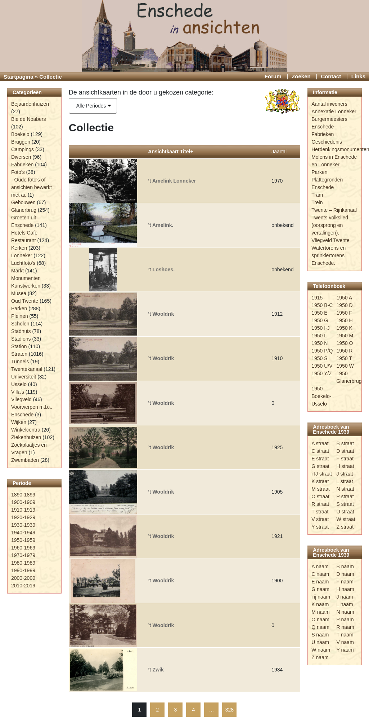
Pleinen (19, 316)
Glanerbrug (23, 210)
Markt (17, 270)
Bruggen (20, 142)
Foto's (18, 172)
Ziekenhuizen (26, 437)
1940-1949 (23, 532)
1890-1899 (23, 495)
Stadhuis (21, 331)
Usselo (19, 384)
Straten (19, 354)
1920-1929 (23, 517)
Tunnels (20, 361)
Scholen (20, 324)
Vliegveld (21, 399)
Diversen (21, 157)
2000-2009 (23, 578)
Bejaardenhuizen (30, 104)
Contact (331, 76)
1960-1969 (23, 548)
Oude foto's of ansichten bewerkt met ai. (31, 187)
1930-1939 (23, 525)
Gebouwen (23, 202)
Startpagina (18, 77)
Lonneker (21, 255)
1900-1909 (23, 502)
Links (358, 76)
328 (229, 710)
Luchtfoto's (23, 263)
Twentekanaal (26, 369)
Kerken (19, 248)
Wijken (18, 422)
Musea (18, 293)
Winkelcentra (25, 430)
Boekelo (20, 134)
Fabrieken (22, 164)
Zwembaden (25, 460)
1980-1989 (23, 563)
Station (19, 346)
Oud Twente (24, 301)
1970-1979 (23, 555)
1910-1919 (23, 510)
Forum (273, 76)
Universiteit (23, 377)
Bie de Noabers (28, 119)
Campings (22, 149)
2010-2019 (23, 585)
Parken (19, 308)
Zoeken (301, 76)
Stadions (21, 339)
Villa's (17, 392)
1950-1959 (23, 540)
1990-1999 (23, 570)
